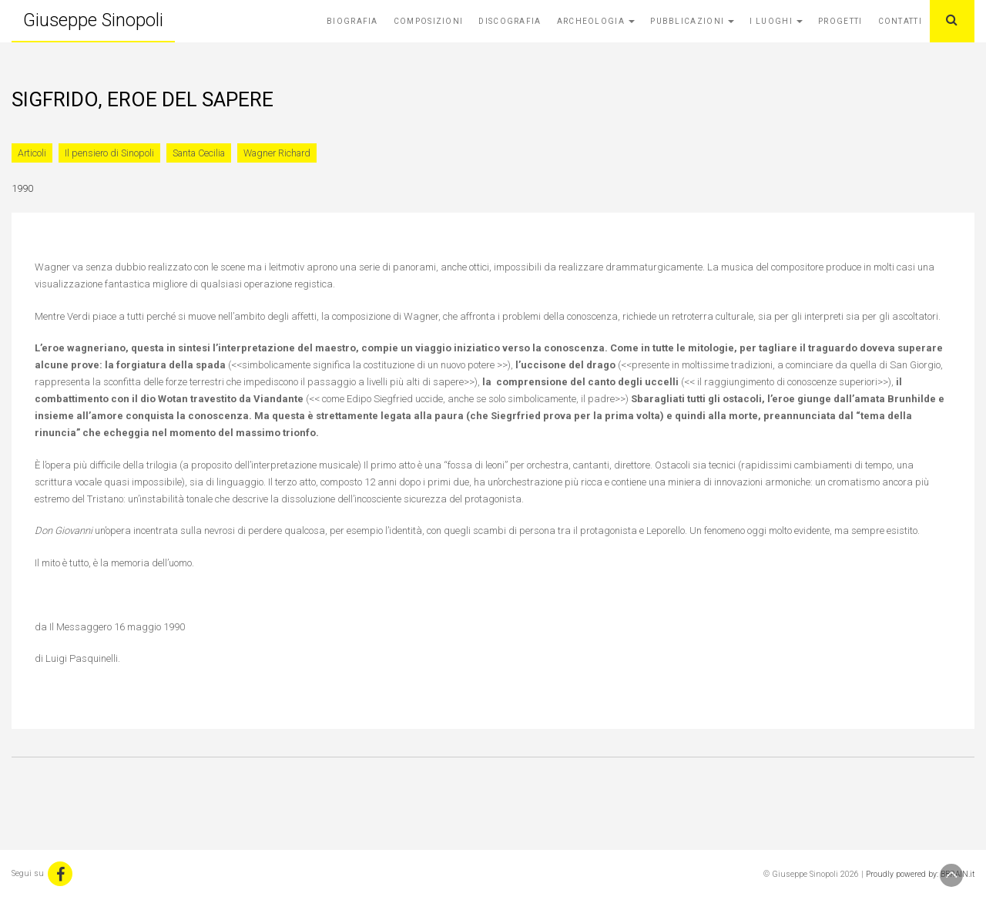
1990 (22, 188)
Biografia (352, 21)
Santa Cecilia (199, 153)
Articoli (32, 153)
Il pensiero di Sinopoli (109, 153)
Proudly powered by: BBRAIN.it (920, 874)
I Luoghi (776, 21)
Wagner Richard (276, 153)
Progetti (840, 21)
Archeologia (596, 21)
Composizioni (429, 21)
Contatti (900, 21)
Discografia (509, 21)
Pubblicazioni (692, 21)
